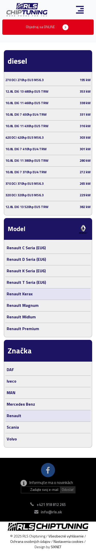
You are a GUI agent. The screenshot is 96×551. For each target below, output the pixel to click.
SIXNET (56, 546)
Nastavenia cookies (68, 541)
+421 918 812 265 (51, 504)
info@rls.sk (51, 512)
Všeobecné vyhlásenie (66, 536)
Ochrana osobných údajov (30, 541)
